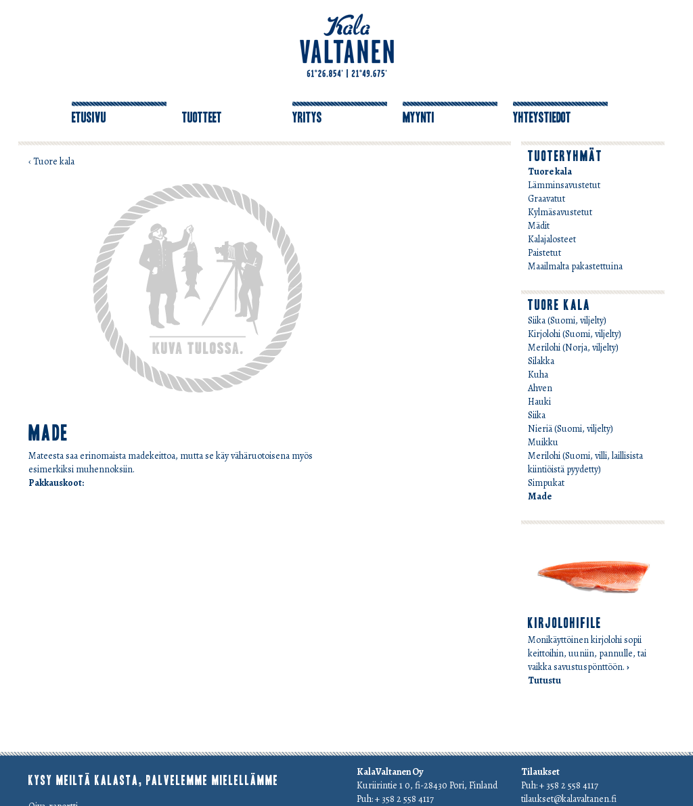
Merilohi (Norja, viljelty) (573, 347)
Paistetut (544, 252)
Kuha (538, 374)
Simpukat (546, 482)
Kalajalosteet (552, 239)
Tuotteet (202, 118)
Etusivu (89, 118)
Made (540, 496)
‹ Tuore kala (51, 161)
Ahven (540, 388)
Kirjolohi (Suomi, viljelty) (574, 334)
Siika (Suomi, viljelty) (567, 320)
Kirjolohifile (565, 623)
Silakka (541, 361)
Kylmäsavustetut (560, 212)
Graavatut (546, 198)
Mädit (539, 225)
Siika (536, 415)
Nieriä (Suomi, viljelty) (570, 428)
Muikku (543, 442)
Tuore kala (550, 171)
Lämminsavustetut (564, 185)
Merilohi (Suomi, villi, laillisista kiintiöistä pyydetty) (585, 462)
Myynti (418, 118)
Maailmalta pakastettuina (575, 266)
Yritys (307, 118)
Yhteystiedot (542, 118)
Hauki (539, 401)
